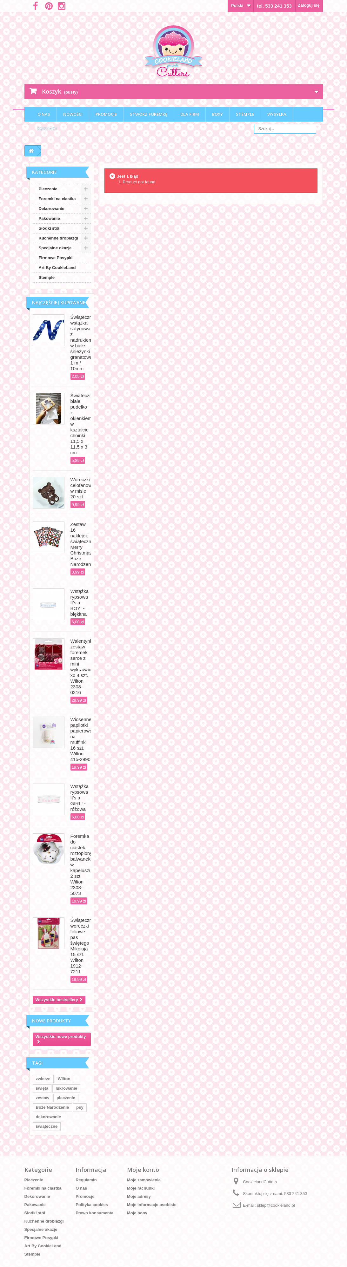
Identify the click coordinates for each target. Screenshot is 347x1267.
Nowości (73, 114)
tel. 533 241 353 (274, 6)
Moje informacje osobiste (152, 1204)
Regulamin (86, 1180)
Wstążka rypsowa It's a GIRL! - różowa (79, 798)
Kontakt (47, 128)
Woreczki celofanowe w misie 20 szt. (82, 488)
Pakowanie (49, 218)
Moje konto (143, 1169)
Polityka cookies (92, 1204)
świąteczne (47, 1126)
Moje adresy (139, 1196)
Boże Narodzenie (52, 1107)
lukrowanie (66, 1088)
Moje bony (137, 1213)
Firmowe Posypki (56, 257)
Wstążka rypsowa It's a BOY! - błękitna (79, 602)
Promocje (106, 114)
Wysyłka (276, 114)
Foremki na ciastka (57, 198)
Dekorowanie (51, 208)
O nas (43, 114)
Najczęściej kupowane (58, 302)
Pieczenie (48, 189)
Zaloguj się (309, 5)
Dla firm (189, 114)
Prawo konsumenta (94, 1213)
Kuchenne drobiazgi (58, 238)
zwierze (43, 1078)
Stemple (245, 114)
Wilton (64, 1078)
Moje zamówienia (144, 1180)
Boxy (217, 114)
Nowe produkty (51, 1021)
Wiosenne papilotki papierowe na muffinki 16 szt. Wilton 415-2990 (81, 739)
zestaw (43, 1097)
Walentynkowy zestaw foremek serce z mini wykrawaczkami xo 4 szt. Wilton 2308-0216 (87, 666)
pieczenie (66, 1097)
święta (42, 1088)
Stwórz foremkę (148, 114)
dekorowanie (48, 1116)
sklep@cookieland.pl (276, 1205)
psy (79, 1107)
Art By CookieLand (57, 267)
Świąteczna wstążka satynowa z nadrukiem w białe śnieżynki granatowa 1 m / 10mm (82, 342)
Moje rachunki (141, 1188)
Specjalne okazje (55, 248)
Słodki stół (49, 228)
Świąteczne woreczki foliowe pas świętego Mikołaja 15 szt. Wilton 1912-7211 (82, 945)
